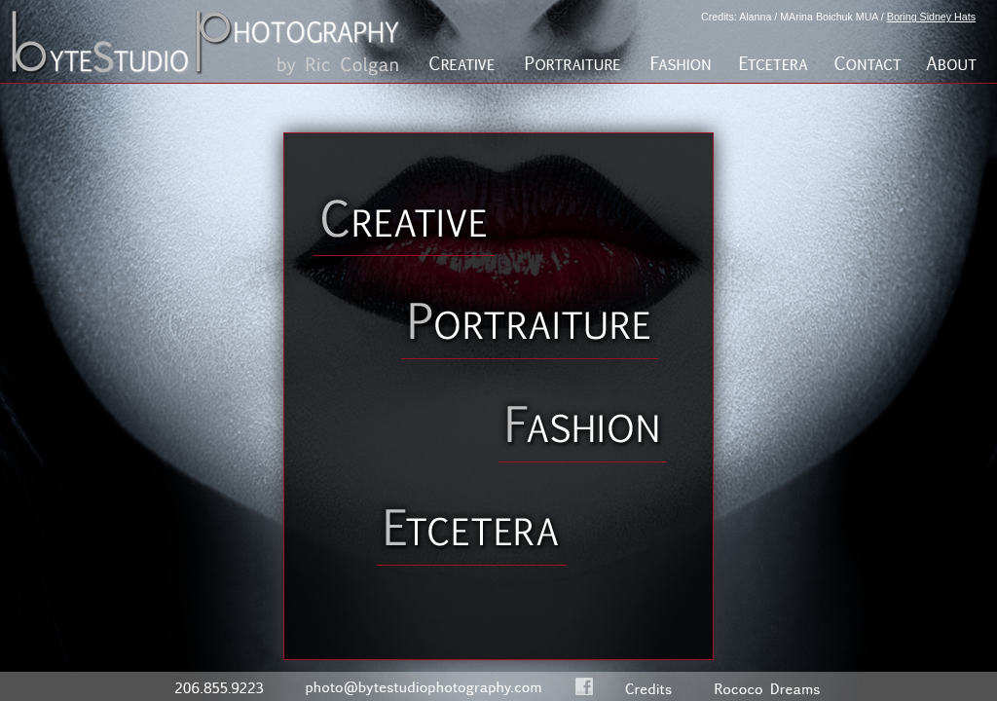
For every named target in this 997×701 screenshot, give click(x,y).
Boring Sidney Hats (931, 16)
